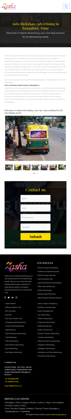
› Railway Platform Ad (13, 307)
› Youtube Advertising (45, 337)
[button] (34, 173)
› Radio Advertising (44, 290)
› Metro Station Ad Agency (47, 303)
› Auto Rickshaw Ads (44, 279)
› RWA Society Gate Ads (46, 275)
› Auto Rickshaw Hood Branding (49, 283)
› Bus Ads (8, 315)
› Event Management (45, 311)
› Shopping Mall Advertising (15, 322)
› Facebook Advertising (46, 356)
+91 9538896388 (12, 379)
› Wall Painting (10, 330)
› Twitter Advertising (44, 318)
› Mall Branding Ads (44, 326)
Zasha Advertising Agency (55, 414)
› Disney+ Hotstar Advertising (48, 333)
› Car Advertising (43, 315)
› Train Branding (10, 337)
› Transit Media (10, 303)
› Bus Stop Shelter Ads (13, 318)
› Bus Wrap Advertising (13, 352)
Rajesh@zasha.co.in (13, 386)
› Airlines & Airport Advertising (48, 341)
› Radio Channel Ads (44, 330)
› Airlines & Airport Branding (47, 268)
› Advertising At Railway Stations (49, 298)
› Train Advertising (11, 341)
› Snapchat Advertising (45, 322)
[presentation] (8, 140)
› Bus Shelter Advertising (14, 345)
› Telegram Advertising (45, 345)
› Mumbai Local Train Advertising (49, 352)
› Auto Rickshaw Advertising (15, 333)
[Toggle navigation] (66, 6)
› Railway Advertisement (46, 294)
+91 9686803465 (12, 382)
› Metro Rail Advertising (46, 286)
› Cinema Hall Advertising (14, 326)
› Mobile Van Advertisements (48, 271)
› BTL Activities (10, 311)
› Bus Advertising (11, 348)
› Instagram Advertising (46, 348)
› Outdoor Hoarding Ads (46, 307)
